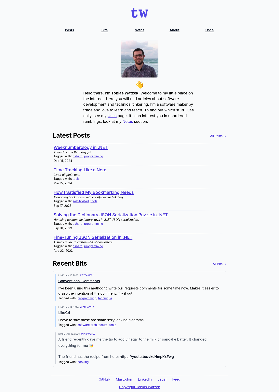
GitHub (104, 379)
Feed (176, 379)
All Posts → (218, 136)
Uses (209, 30)
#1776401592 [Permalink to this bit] (87, 275)
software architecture (92, 325)
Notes (140, 30)
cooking (83, 362)
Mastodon (124, 379)
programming (93, 156)
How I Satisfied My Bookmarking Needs (94, 192)
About (174, 30)
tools (76, 179)
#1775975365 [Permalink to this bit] (88, 334)
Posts (69, 30)
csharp (77, 156)
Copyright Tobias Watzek (139, 387)
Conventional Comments (79, 281)
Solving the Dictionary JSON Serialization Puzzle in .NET (111, 214)
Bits (104, 30)
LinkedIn (145, 379)
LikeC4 (64, 313)
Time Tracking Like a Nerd (80, 170)
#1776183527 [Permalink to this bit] (87, 307)
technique (105, 298)
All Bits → (219, 264)
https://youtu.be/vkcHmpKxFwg (147, 357)
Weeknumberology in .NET (81, 147)
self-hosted (81, 201)
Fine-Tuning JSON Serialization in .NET (93, 237)
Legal (162, 379)
